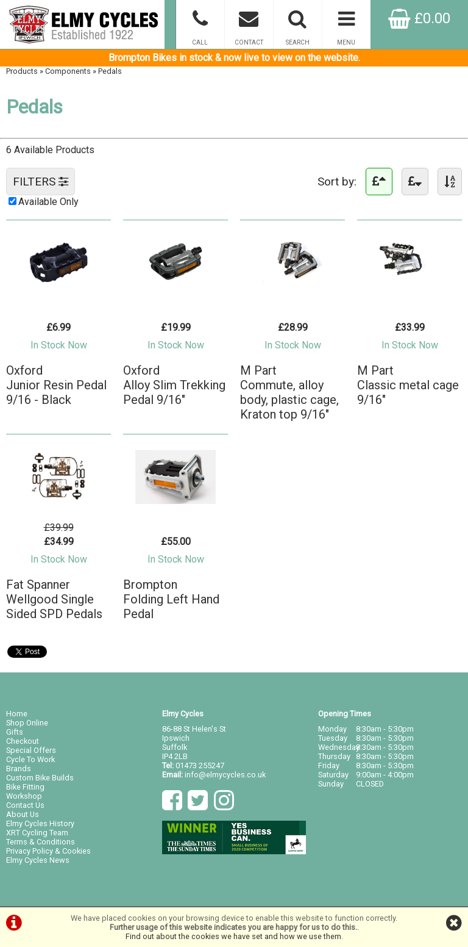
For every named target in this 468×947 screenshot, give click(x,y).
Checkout (22, 741)
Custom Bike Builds (40, 777)
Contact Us (25, 805)
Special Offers (31, 750)
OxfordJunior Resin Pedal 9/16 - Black (56, 385)
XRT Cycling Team (37, 832)
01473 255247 (200, 765)
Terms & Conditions (40, 841)
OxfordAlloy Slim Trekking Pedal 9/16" (174, 385)
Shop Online (27, 722)
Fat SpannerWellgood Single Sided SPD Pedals (54, 599)
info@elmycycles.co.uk (225, 774)
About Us (22, 814)
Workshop (24, 796)
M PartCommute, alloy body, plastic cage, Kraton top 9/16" (289, 392)
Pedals (110, 71)
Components (68, 71)
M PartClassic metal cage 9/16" (408, 385)
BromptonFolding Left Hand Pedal (171, 599)
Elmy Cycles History (40, 823)
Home (16, 713)
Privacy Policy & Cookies (48, 850)
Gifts (14, 731)
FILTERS (40, 182)
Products (22, 71)
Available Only (48, 201)
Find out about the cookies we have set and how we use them (233, 936)
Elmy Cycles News (37, 860)
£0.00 (419, 18)
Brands (18, 768)
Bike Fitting (25, 786)
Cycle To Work (30, 759)
